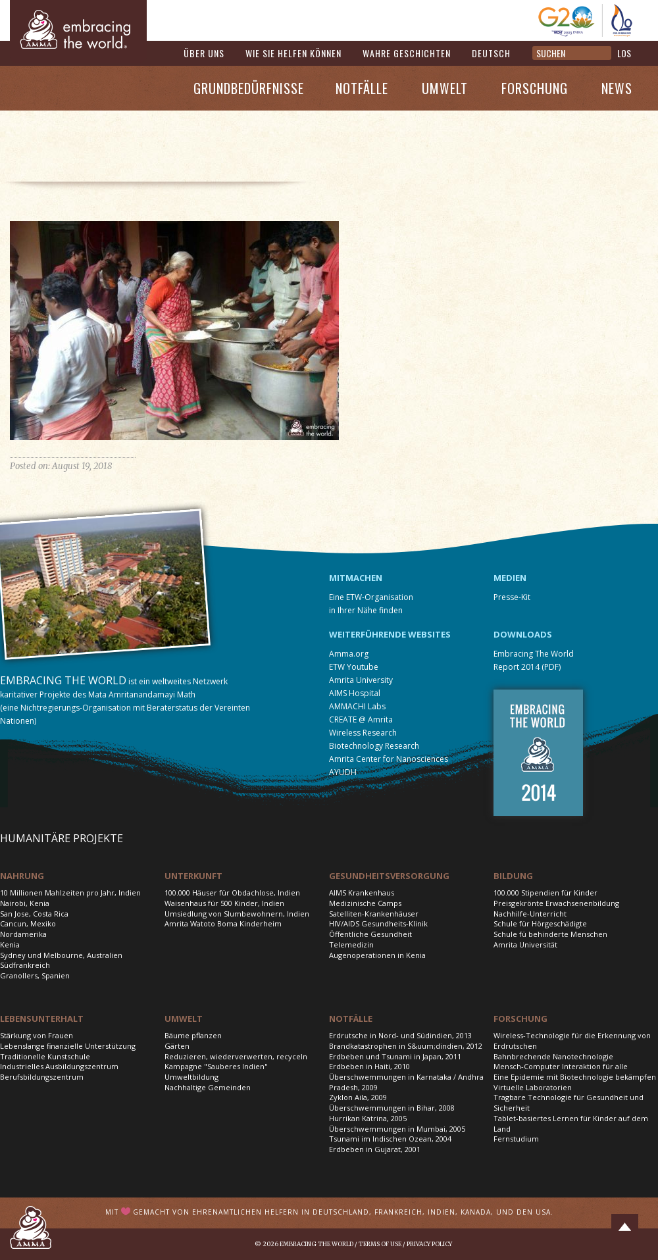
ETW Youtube (353, 666)
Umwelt (445, 88)
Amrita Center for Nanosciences (388, 759)
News (616, 88)
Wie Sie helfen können (293, 53)
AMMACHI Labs (357, 706)
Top (624, 1227)
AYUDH (343, 772)
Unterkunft (193, 876)
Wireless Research (363, 732)
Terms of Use (380, 1243)
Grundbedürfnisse (248, 88)
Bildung (513, 876)
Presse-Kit (512, 597)
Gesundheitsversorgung (389, 876)
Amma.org (348, 653)
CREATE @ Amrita (361, 719)
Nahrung (22, 876)
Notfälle (362, 88)
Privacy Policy (429, 1243)
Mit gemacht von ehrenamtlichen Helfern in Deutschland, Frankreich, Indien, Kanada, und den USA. (329, 1212)
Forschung (534, 88)
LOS (624, 53)
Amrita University (361, 680)
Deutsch (491, 53)
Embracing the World (316, 1243)
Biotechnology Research (374, 745)
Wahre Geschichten (407, 53)
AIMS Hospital (354, 693)
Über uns (204, 53)
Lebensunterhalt (42, 1018)
